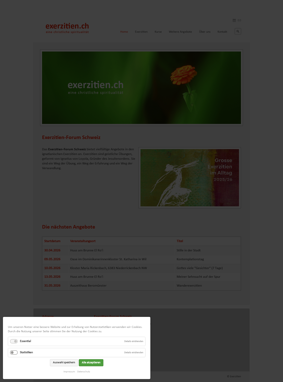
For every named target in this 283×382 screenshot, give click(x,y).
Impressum (69, 371)
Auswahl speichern (64, 362)
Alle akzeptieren (91, 362)
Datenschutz (83, 371)
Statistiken (26, 352)
